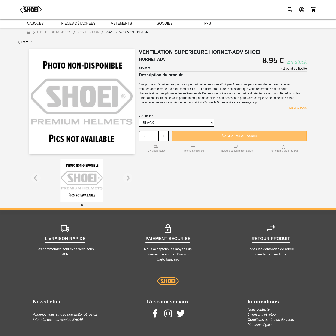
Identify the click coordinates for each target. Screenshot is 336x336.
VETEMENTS (121, 23)
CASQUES (35, 23)
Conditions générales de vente (271, 319)
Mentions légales (260, 325)
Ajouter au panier (239, 136)
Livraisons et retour (262, 314)
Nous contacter (259, 309)
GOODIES (165, 23)
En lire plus (298, 107)
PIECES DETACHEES (54, 32)
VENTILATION (88, 32)
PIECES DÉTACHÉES (78, 23)
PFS (207, 23)
